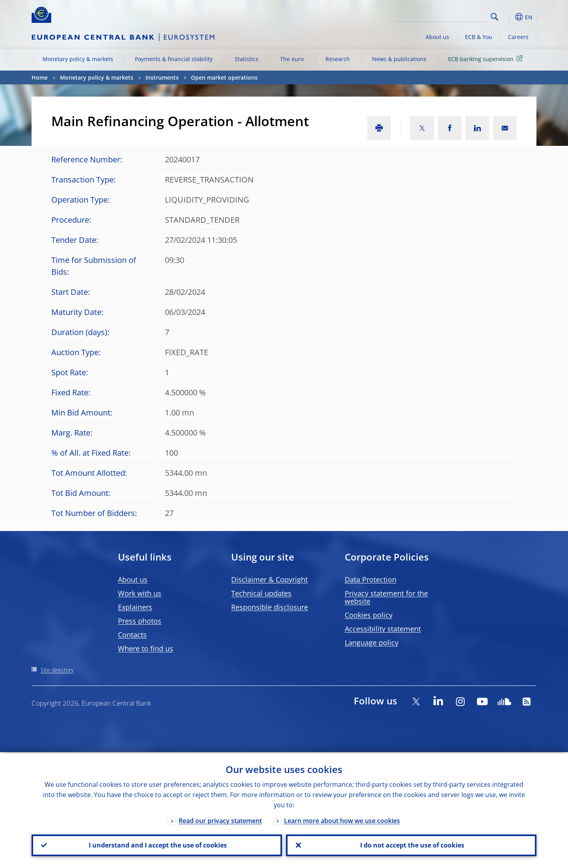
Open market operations (224, 77)
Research (337, 59)
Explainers (135, 607)
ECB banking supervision (486, 58)
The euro (292, 59)
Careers (518, 37)
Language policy (371, 642)
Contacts (132, 634)
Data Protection (370, 579)
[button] (508, 17)
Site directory (57, 670)
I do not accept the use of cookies (411, 844)
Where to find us (145, 648)
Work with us (139, 593)
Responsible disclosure (269, 607)
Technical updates (261, 593)
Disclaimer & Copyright (269, 579)
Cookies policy (368, 615)
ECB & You (478, 37)
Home (40, 77)
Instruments (162, 77)
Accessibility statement (383, 628)
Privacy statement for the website (386, 597)
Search (494, 17)
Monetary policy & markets (78, 59)
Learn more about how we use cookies (342, 819)
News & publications (399, 59)
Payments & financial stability (174, 59)
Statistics (246, 59)
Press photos (139, 621)
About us (437, 37)
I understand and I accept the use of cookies (157, 844)
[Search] (448, 16)
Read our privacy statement (220, 819)
